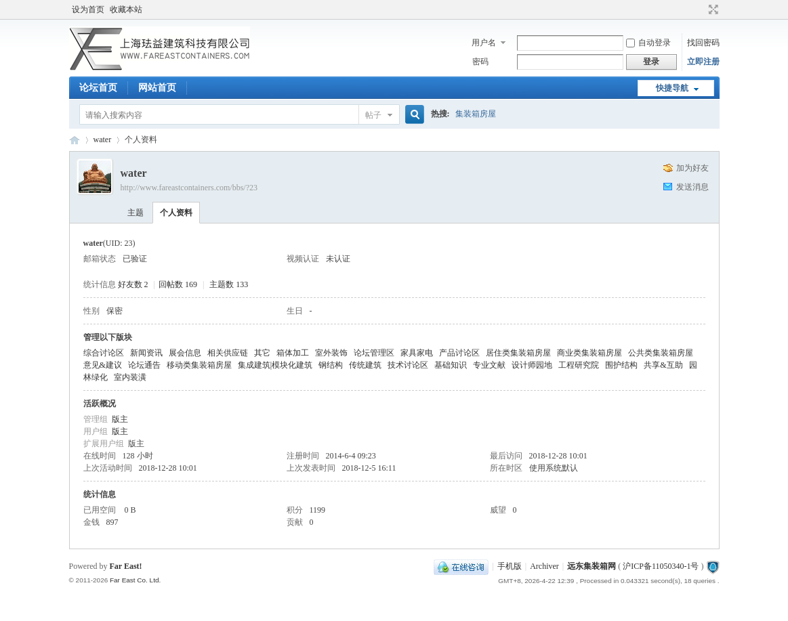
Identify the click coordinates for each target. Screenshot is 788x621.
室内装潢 (130, 377)
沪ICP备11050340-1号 (661, 566)
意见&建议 (102, 365)
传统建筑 (365, 365)
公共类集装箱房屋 (660, 353)
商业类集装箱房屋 (589, 353)
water (103, 139)
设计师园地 (532, 365)
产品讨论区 (459, 353)
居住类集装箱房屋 (518, 353)
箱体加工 (292, 353)
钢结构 (330, 365)
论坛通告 (144, 365)
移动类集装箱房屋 (199, 365)
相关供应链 (227, 353)
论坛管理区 (374, 353)
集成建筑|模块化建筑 (275, 365)
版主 (120, 419)
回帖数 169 (178, 284)
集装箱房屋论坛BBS (74, 140)
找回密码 (703, 42)
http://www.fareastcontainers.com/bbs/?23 (189, 187)
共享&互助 (663, 365)
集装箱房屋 (475, 114)
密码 (480, 61)
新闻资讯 (146, 353)
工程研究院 (578, 365)
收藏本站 (126, 9)
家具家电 (416, 353)
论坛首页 (98, 88)
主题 (135, 212)
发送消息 (692, 187)
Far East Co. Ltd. (135, 580)
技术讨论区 (408, 365)
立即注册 (703, 61)
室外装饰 (331, 353)
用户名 (484, 42)
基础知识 (450, 365)
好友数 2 (133, 284)
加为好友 (692, 168)
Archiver (544, 566)
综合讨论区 (103, 353)
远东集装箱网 (591, 566)
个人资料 (176, 212)
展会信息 (185, 353)
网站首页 (157, 88)
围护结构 (621, 365)
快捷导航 (672, 88)
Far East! (126, 566)
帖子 (373, 115)
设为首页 (88, 9)
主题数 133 (228, 284)
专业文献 (489, 365)
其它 (262, 353)
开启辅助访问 (700, 9)
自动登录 (648, 42)
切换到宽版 (712, 9)
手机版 (509, 566)
